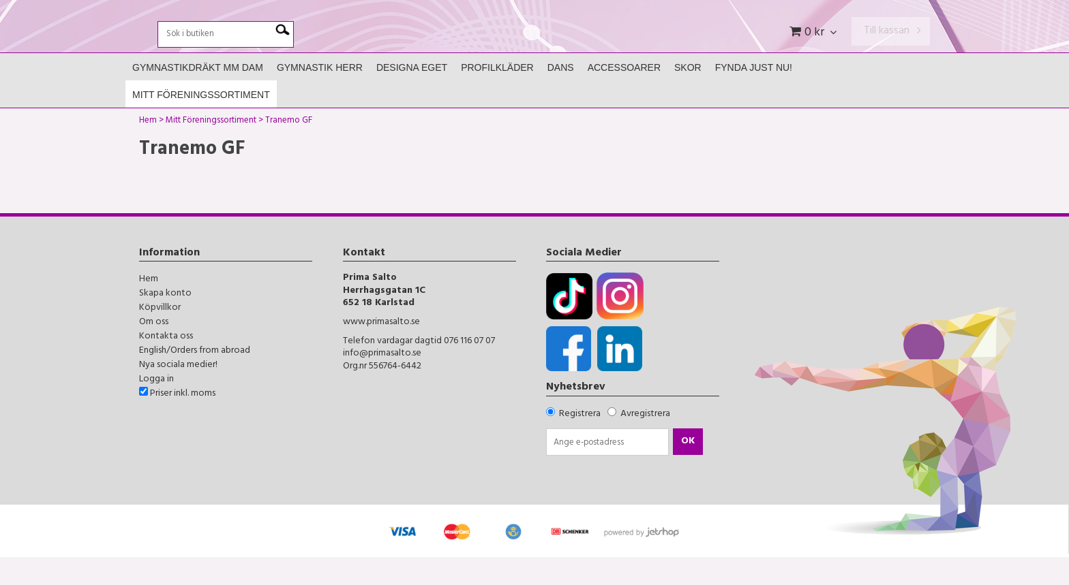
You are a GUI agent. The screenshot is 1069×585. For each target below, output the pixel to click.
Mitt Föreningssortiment (201, 123)
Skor (688, 96)
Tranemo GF (288, 150)
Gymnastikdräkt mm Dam (197, 96)
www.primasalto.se (381, 351)
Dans (560, 96)
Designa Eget (411, 96)
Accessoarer (624, 96)
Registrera (580, 442)
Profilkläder (497, 96)
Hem (148, 150)
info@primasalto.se (382, 382)
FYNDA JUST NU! (753, 96)
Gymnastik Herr (320, 96)
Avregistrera (645, 442)
